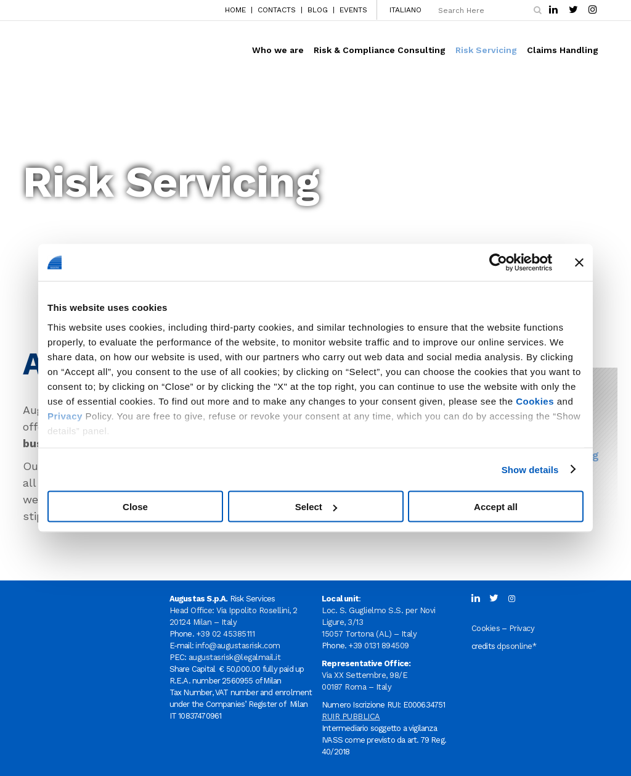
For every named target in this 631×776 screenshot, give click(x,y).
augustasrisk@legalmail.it (235, 657)
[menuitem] (402, 10)
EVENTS (353, 10)
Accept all (496, 507)
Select (316, 507)
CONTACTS (277, 10)
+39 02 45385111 (225, 633)
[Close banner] (579, 262)
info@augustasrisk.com (237, 645)
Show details (530, 469)
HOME (235, 10)
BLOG (317, 10)
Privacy (65, 415)
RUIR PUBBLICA (351, 716)
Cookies (535, 400)
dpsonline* (516, 646)
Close (135, 507)
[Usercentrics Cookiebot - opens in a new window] (498, 263)
